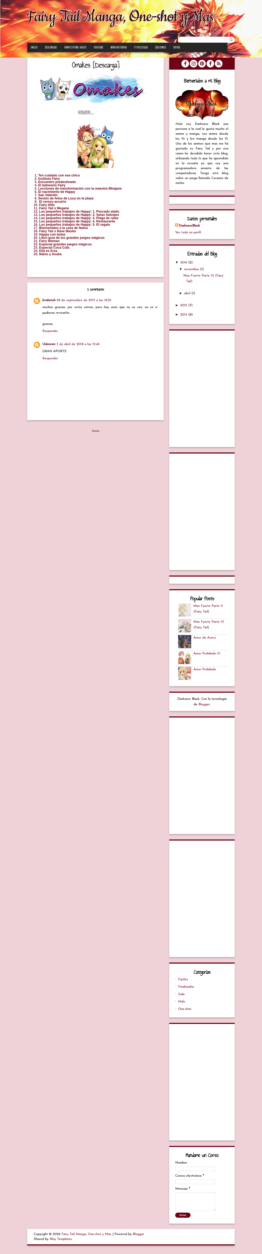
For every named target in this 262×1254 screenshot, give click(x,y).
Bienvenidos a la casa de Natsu (63, 228)
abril (188, 294)
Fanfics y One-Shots (75, 47)
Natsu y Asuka (50, 254)
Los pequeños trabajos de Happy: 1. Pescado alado (79, 211)
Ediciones (160, 47)
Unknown (48, 344)
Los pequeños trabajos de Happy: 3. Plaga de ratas (78, 218)
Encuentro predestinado (57, 182)
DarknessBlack (189, 226)
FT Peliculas (141, 47)
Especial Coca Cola (54, 248)
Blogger (204, 706)
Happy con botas (52, 234)
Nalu (181, 1004)
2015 (185, 306)
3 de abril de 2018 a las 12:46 (78, 344)
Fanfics (183, 982)
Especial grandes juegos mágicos (65, 244)
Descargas (51, 47)
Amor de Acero (205, 639)
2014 (185, 315)
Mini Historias (119, 47)
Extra (176, 47)
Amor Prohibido (205, 671)
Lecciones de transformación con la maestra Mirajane (80, 188)
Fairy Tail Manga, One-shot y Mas (128, 16)
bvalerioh (48, 300)
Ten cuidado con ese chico (59, 175)
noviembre (192, 270)
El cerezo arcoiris (52, 202)
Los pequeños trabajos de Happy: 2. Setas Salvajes (79, 215)
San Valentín (48, 195)
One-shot (185, 1011)
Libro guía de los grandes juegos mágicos (72, 238)
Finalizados (186, 989)
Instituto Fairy (49, 179)
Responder (50, 331)
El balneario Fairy (52, 185)
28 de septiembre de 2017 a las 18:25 (84, 300)
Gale (181, 996)
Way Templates (61, 1242)
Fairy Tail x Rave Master (57, 231)
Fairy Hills (47, 205)
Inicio (34, 47)
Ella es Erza (48, 251)
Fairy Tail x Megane (54, 208)
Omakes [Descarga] (95, 65)
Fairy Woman (49, 241)
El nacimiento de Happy (56, 192)
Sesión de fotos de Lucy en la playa (66, 198)
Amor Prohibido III (207, 655)
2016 (185, 263)
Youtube (98, 47)
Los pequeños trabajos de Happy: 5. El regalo (74, 225)
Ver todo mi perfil (188, 233)
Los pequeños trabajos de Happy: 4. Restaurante (77, 221)
